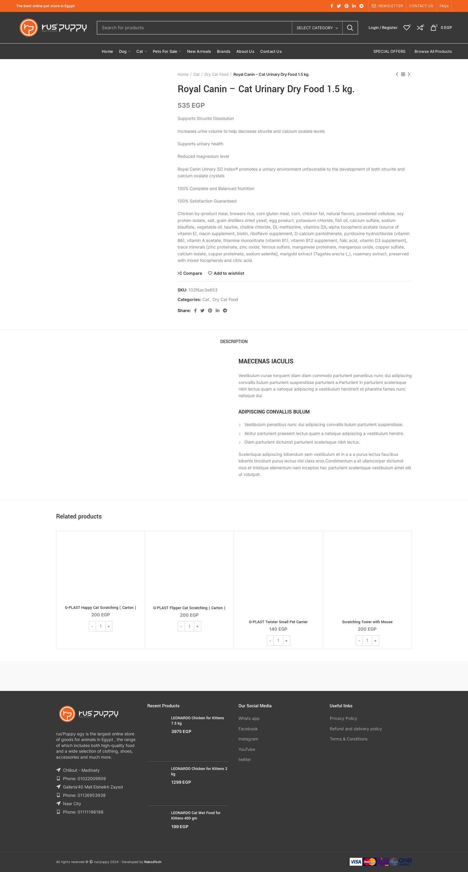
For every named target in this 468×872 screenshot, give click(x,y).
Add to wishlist (229, 273)
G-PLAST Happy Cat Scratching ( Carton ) (100, 607)
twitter (244, 759)
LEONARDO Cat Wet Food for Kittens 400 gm (196, 815)
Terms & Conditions (348, 738)
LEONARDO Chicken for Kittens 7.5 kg (197, 720)
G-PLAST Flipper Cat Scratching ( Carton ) (189, 608)
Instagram (248, 738)
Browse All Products (433, 51)
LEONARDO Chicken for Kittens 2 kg (199, 771)
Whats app (249, 718)
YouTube (246, 749)
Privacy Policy (343, 718)
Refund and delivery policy (356, 728)
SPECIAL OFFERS (389, 51)
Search (350, 28)
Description (234, 342)
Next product (409, 74)
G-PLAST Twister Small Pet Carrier (278, 622)
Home (183, 74)
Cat (196, 74)
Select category (315, 27)
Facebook (248, 728)
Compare (192, 273)
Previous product (397, 74)
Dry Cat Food (216, 74)
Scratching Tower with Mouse (367, 622)
